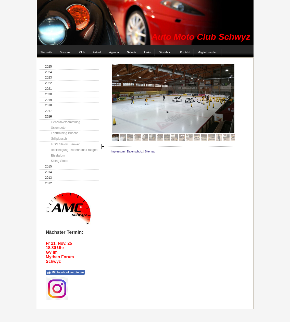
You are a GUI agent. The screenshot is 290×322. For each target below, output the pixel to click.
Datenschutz (135, 151)
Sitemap (150, 151)
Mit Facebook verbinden (65, 272)
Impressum (118, 151)
